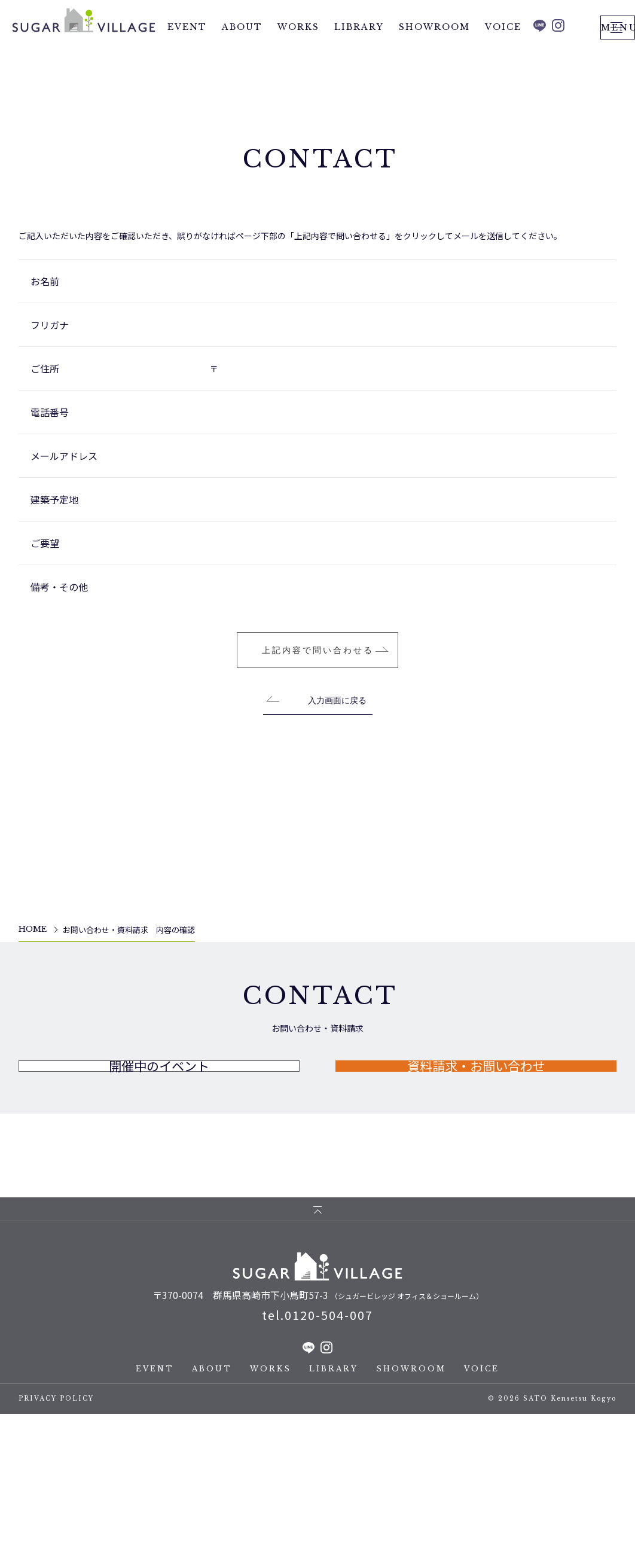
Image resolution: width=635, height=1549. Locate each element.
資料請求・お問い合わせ (476, 1184)
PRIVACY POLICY (56, 1534)
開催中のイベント (159, 1184)
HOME (33, 1024)
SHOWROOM (434, 53)
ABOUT (242, 53)
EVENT (187, 53)
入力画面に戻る (337, 794)
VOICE (503, 53)
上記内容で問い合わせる (318, 744)
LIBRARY (359, 53)
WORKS (298, 53)
